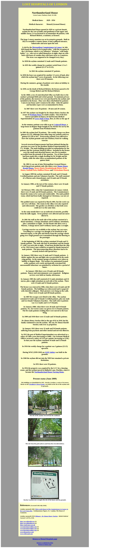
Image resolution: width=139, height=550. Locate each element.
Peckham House (36, 115)
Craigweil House (60, 125)
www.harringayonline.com (28, 527)
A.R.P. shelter (50, 352)
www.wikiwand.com (26, 534)
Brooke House (28, 168)
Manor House (62, 166)
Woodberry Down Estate (37, 384)
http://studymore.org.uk (27, 525)
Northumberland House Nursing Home (49, 372)
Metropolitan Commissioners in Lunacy (47, 47)
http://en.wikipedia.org (27, 521)
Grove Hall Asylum (42, 119)
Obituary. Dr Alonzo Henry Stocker (46, 516)
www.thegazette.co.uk (27, 532)
